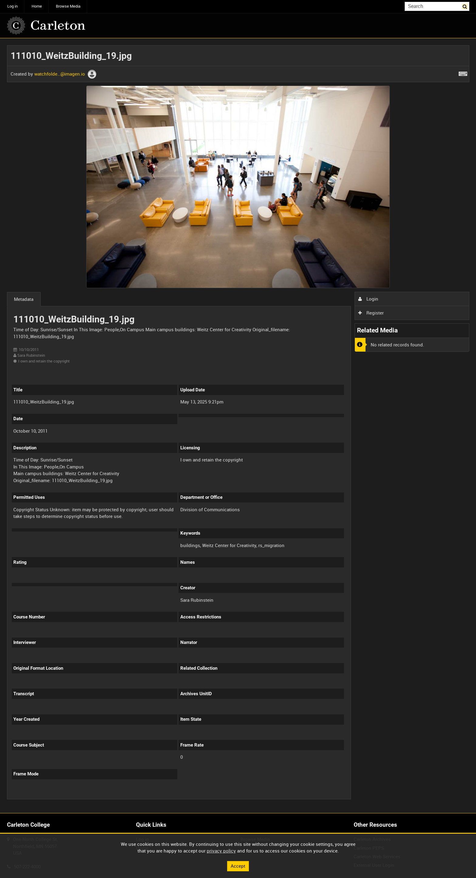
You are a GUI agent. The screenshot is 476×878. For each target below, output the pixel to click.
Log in (12, 6)
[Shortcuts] (463, 72)
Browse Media (68, 6)
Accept (238, 866)
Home (37, 6)
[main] (238, 425)
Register (371, 313)
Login (368, 299)
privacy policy (221, 851)
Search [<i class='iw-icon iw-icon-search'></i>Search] (466, 6)
